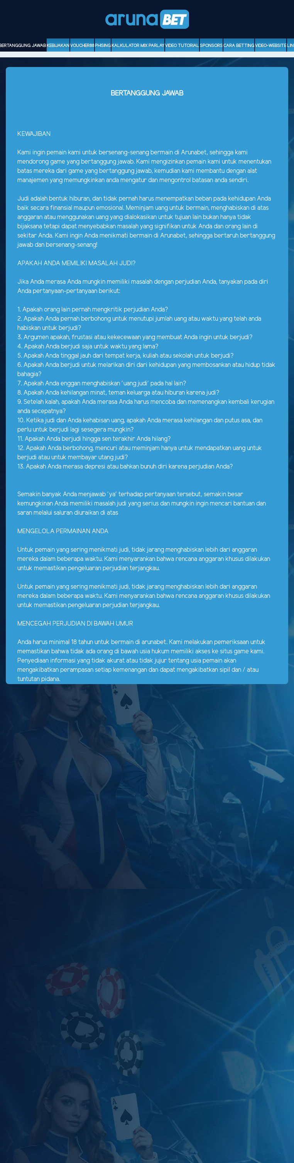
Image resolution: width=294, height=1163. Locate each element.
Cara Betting (238, 46)
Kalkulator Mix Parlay (138, 46)
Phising (103, 46)
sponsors (211, 46)
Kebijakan (58, 46)
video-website (270, 46)
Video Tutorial (182, 46)
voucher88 (82, 46)
